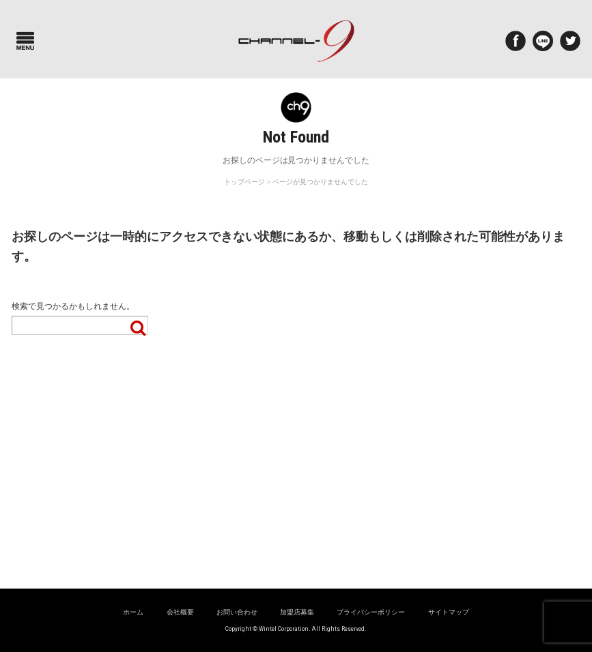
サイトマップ (448, 612)
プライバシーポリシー (371, 612)
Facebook (515, 41)
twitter (570, 41)
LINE (543, 41)
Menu (25, 41)
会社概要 (180, 612)
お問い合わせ (236, 612)
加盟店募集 (297, 612)
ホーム (133, 612)
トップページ (244, 182)
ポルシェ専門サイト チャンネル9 (296, 41)
